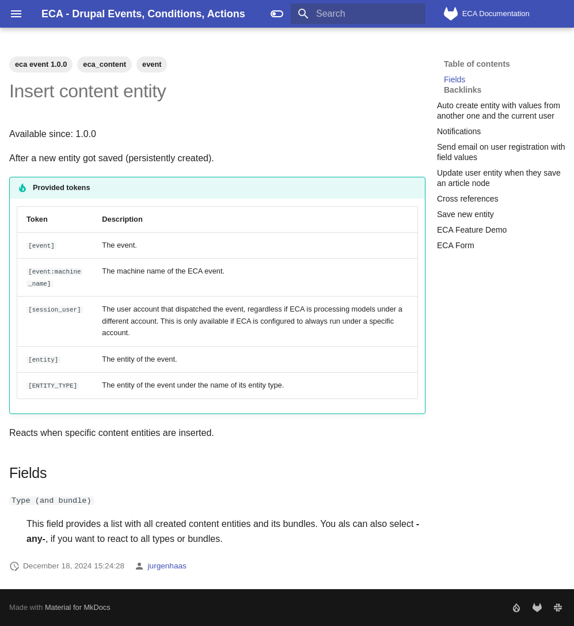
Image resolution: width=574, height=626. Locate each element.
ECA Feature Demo (472, 229)
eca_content (104, 64)
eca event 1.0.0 (41, 64)
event (151, 64)
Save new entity (465, 214)
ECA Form (455, 245)
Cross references (468, 198)
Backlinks (462, 89)
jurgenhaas (167, 565)
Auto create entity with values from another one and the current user (498, 110)
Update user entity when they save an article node (499, 178)
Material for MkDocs (78, 607)
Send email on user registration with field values (501, 152)
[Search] (358, 13)
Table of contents (477, 64)
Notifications (459, 131)
